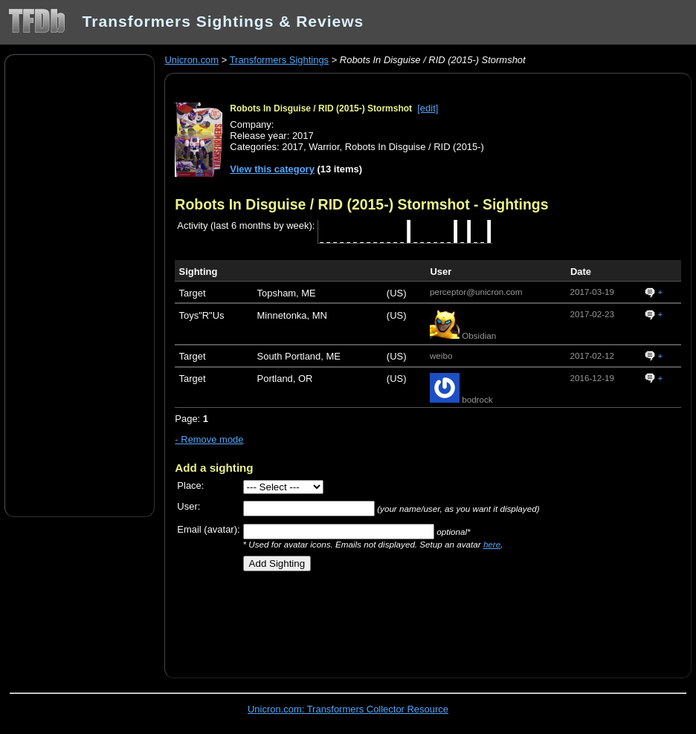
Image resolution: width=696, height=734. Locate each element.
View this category (272, 169)
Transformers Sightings (279, 59)
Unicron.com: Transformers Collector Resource (348, 709)
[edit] (427, 108)
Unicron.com (191, 59)
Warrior (324, 146)
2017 (292, 146)
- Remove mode (209, 439)
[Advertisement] (79, 284)
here (491, 544)
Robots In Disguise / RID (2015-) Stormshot (321, 108)
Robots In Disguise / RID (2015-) (414, 146)
